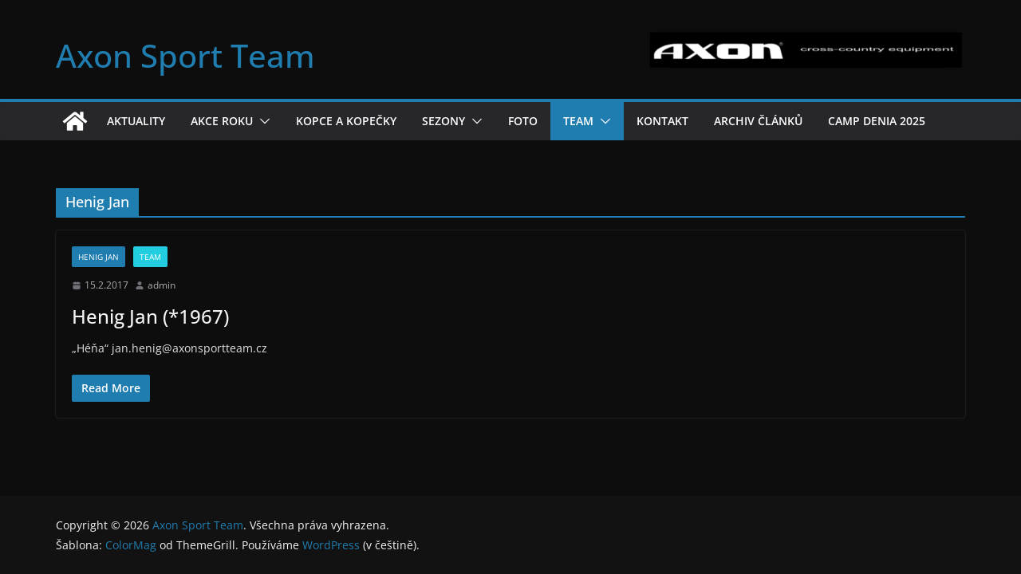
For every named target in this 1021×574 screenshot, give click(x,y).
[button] (261, 121)
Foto (523, 120)
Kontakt (662, 120)
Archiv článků (758, 120)
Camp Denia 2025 (876, 120)
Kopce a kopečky (346, 120)
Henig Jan (98, 256)
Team (578, 120)
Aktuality (136, 120)
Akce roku (222, 120)
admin (161, 285)
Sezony (443, 120)
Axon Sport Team (185, 55)
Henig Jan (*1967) (150, 316)
